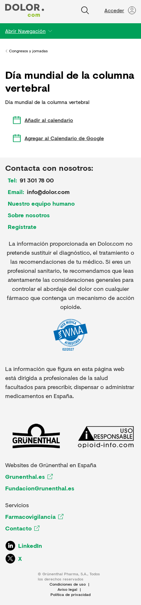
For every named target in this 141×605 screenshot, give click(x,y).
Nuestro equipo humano (41, 203)
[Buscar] (85, 10)
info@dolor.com (48, 192)
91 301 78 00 (37, 180)
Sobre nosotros (29, 215)
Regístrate (22, 226)
